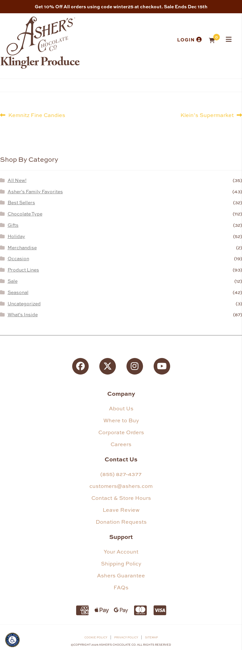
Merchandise (22, 247)
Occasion (18, 258)
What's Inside (23, 314)
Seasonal (18, 292)
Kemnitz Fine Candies (36, 115)
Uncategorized (24, 303)
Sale (13, 281)
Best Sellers (21, 202)
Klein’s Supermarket (207, 115)
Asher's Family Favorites (35, 191)
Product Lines (23, 269)
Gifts (13, 225)
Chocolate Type (25, 213)
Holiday (16, 236)
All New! (17, 180)
